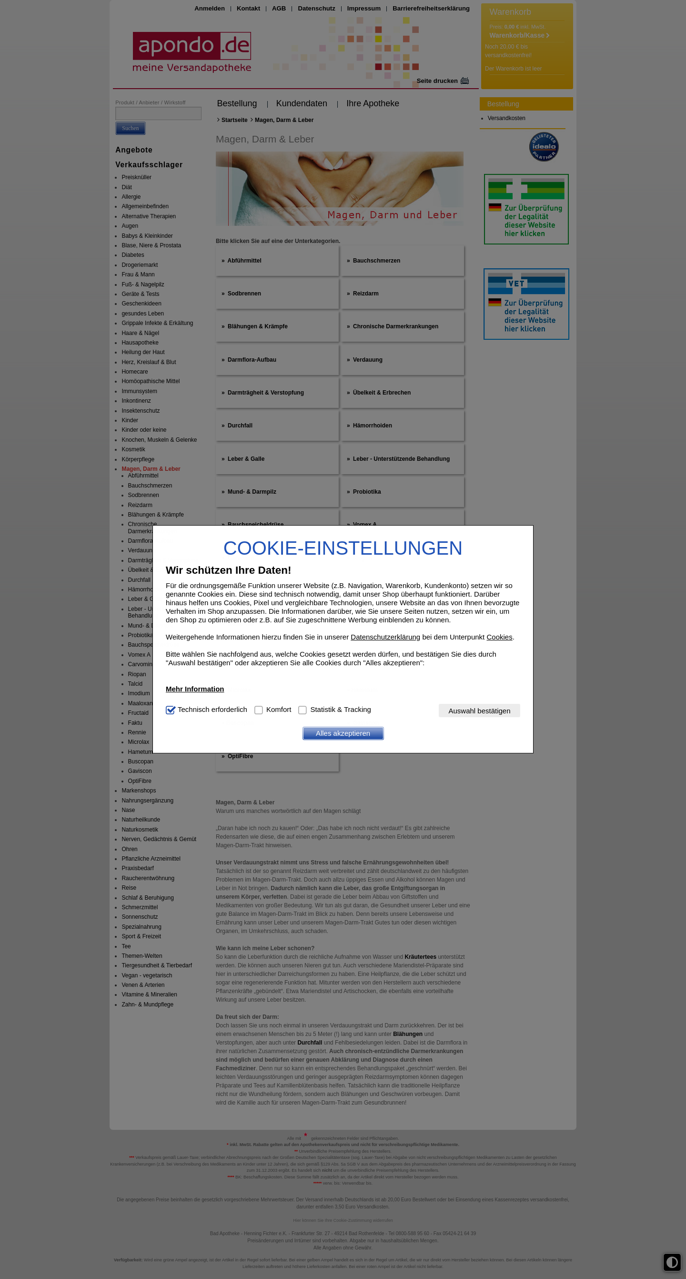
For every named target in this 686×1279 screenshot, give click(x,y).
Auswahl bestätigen (479, 711)
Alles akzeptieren (343, 733)
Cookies (499, 637)
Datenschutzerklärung (385, 637)
